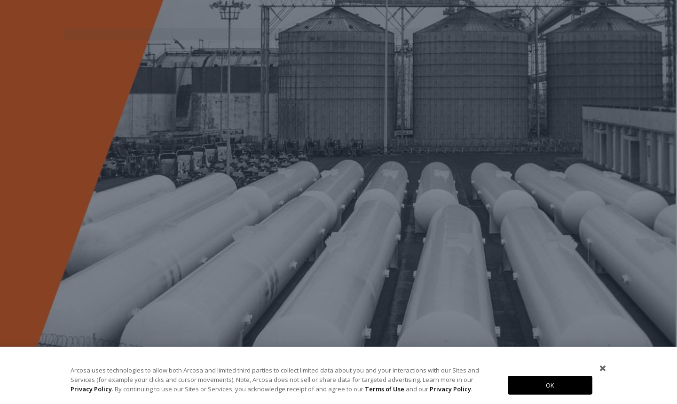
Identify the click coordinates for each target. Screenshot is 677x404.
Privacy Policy (91, 389)
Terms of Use (384, 389)
